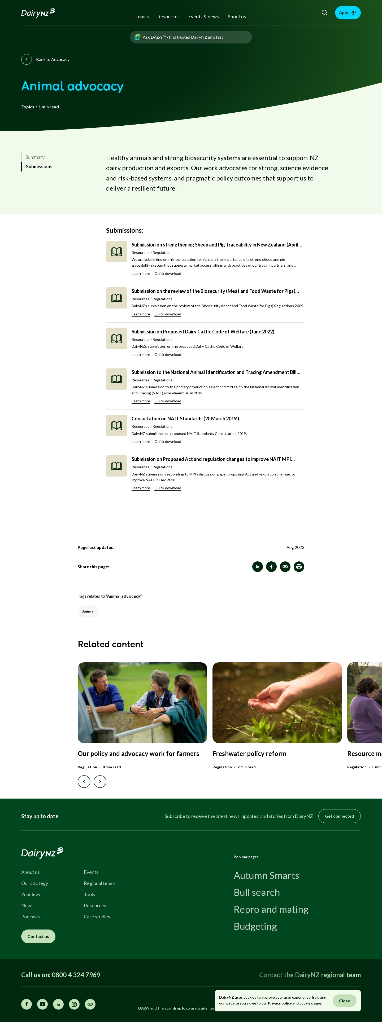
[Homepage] (44, 12)
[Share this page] (90, 1004)
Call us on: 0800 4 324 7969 (60, 975)
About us (236, 16)
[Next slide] (100, 781)
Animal (88, 611)
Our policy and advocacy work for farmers (138, 753)
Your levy (30, 894)
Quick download (167, 273)
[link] (58, 157)
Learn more (141, 273)
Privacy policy (280, 1003)
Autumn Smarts (266, 875)
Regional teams (100, 883)
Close (344, 1000)
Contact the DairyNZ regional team (310, 975)
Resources (168, 16)
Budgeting (255, 926)
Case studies (97, 916)
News (27, 905)
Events (91, 872)
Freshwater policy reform (249, 753)
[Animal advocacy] (285, 566)
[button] (299, 566)
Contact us (38, 936)
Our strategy (34, 883)
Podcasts (30, 916)
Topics (142, 16)
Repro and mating (271, 909)
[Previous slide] (84, 781)
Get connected (339, 815)
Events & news (203, 16)
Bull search (257, 892)
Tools (89, 894)
